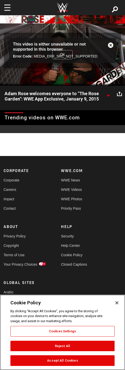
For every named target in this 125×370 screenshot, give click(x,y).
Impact (9, 199)
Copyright (11, 246)
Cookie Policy (72, 255)
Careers (10, 190)
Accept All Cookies (62, 360)
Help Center (70, 246)
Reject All (62, 346)
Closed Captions (74, 264)
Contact (10, 208)
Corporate (11, 180)
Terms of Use (14, 255)
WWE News (70, 180)
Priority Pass (71, 208)
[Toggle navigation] (7, 7)
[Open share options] (119, 93)
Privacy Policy (15, 236)
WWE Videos (71, 190)
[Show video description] (108, 93)
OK (62, 54)
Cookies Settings (62, 331)
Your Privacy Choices (18, 264)
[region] (62, 332)
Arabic (9, 292)
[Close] (116, 302)
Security (67, 236)
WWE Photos (71, 199)
